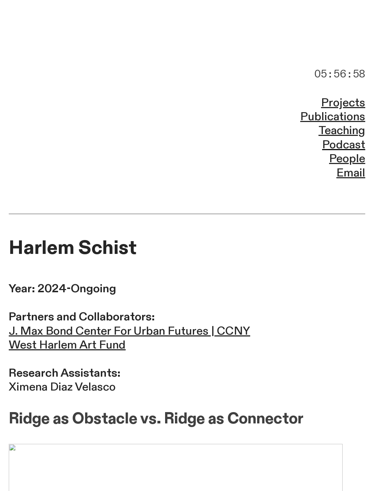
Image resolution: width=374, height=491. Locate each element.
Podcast (343, 144)
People (347, 158)
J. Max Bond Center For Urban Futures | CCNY (129, 331)
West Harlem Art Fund (67, 345)
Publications (332, 116)
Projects (343, 102)
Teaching (341, 130)
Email (350, 172)
